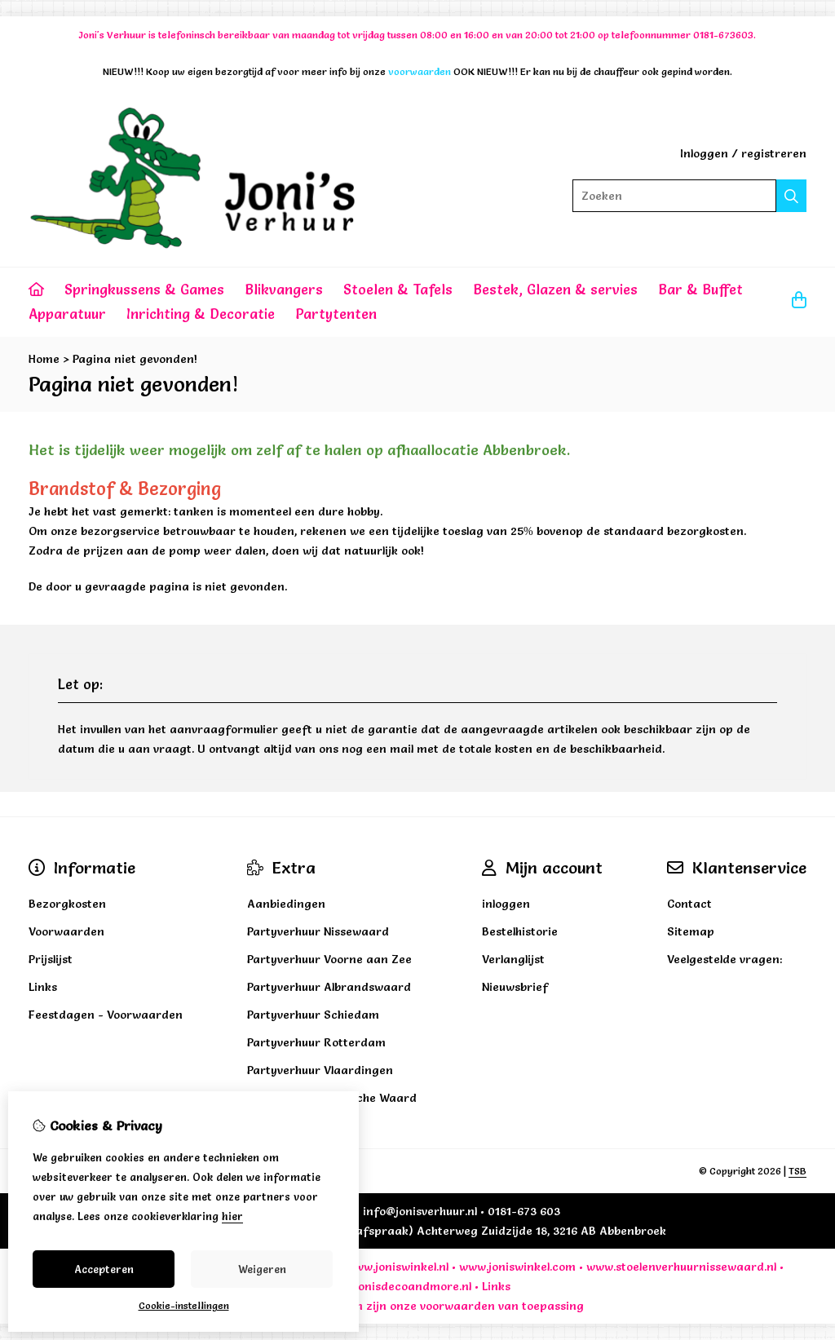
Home (44, 359)
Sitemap (690, 931)
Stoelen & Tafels (398, 289)
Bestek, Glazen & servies (555, 289)
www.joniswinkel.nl (397, 1266)
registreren (773, 153)
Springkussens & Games (144, 289)
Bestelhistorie (520, 931)
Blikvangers (284, 289)
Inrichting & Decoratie (200, 313)
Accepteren (104, 1269)
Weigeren (262, 1269)
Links (496, 1286)
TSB (797, 1171)
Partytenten (336, 313)
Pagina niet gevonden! (135, 359)
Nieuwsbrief (515, 987)
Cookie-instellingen (184, 1305)
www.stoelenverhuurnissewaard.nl (681, 1266)
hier (232, 1216)
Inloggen (704, 153)
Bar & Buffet (700, 289)
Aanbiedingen (286, 903)
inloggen (506, 903)
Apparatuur (67, 313)
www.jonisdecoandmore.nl (398, 1286)
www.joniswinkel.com (517, 1266)
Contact (689, 903)
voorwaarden (457, 1305)
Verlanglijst (513, 959)
